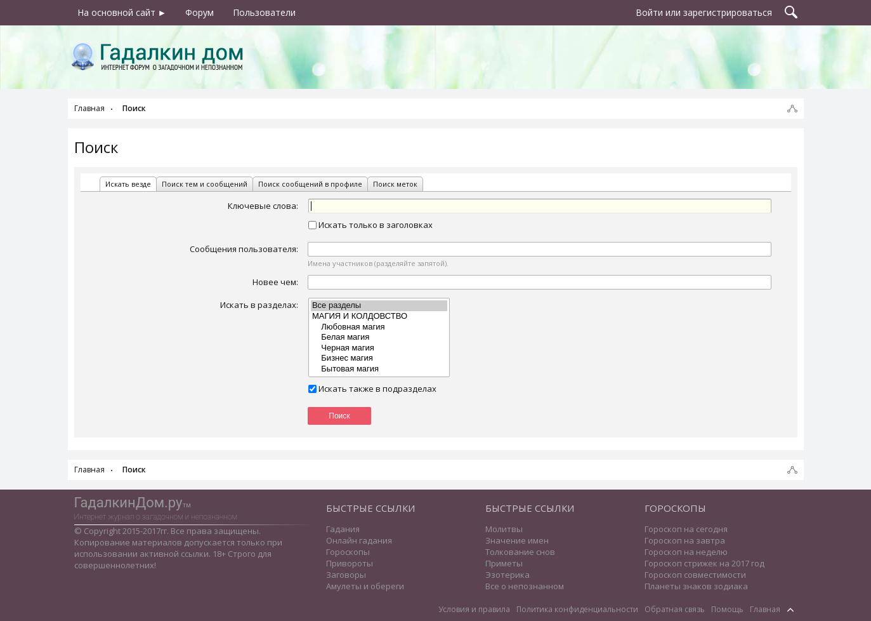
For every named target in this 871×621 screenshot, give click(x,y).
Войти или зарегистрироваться (704, 12)
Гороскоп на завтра (685, 540)
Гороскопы (348, 552)
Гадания (343, 529)
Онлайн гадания (359, 540)
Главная (765, 609)
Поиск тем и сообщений (204, 184)
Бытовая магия (379, 369)
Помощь (727, 609)
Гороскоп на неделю (686, 552)
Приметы (504, 563)
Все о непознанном (524, 586)
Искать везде (128, 184)
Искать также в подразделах (372, 388)
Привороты (349, 563)
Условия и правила (474, 609)
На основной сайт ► (122, 12)
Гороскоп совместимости (695, 574)
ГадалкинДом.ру (128, 503)
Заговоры (346, 574)
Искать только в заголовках (370, 224)
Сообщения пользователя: (244, 249)
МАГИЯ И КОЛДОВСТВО (379, 316)
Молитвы (504, 529)
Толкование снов (520, 552)
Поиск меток (395, 184)
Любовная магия (379, 327)
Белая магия (379, 337)
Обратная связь (675, 609)
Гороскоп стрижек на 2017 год (704, 563)
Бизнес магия (379, 358)
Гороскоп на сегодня (686, 529)
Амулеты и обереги (365, 586)
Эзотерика (507, 574)
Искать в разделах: (259, 304)
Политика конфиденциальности (577, 609)
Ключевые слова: (263, 205)
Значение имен (517, 540)
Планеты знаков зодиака (696, 586)
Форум (199, 12)
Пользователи (264, 12)
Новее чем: (275, 282)
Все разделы (379, 305)
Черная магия (379, 348)
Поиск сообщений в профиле (310, 184)
